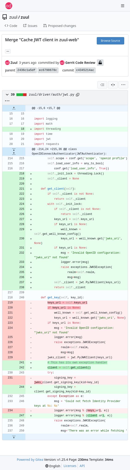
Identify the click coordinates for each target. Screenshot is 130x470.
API (82, 466)
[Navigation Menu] (123, 5)
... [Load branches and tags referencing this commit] (7, 51)
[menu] (123, 84)
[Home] (8, 6)
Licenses (69, 466)
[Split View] (113, 84)
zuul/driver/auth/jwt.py (51, 95)
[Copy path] (77, 94)
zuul (13, 17)
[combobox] (102, 84)
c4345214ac (85, 70)
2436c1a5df (26, 70)
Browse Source (110, 41)
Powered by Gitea (30, 459)
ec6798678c (48, 70)
